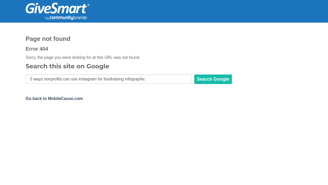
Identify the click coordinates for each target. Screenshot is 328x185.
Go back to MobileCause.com (54, 98)
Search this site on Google (67, 66)
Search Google (213, 79)
